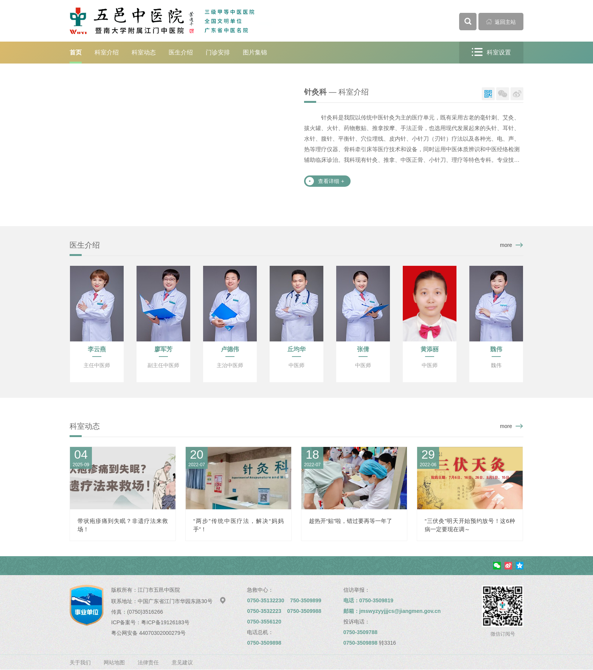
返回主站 (501, 21)
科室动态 (144, 52)
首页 (76, 52)
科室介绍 (107, 52)
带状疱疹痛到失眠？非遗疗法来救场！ (123, 525)
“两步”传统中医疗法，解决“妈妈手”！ (238, 525)
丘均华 (296, 349)
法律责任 (148, 662)
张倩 (363, 349)
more (506, 245)
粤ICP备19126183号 (165, 622)
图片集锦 (255, 52)
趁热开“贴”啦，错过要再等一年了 (350, 521)
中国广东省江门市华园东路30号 (182, 601)
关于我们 (80, 662)
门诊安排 (218, 52)
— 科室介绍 (336, 92)
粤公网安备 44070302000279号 (148, 633)
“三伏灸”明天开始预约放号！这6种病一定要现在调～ (470, 525)
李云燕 (97, 349)
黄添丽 (430, 349)
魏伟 (496, 349)
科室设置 (491, 52)
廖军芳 (163, 349)
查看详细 (331, 181)
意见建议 (182, 662)
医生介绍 (181, 52)
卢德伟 (230, 349)
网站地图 (114, 662)
